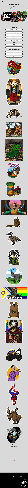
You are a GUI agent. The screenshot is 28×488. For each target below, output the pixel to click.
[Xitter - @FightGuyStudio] (14, 32)
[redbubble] (14, 47)
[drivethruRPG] (14, 54)
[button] (1, 1)
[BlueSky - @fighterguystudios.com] (14, 29)
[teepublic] (14, 44)
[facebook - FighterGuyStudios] (14, 40)
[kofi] (14, 57)
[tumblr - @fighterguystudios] (14, 38)
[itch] (14, 51)
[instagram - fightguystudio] (14, 35)
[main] (14, 6)
